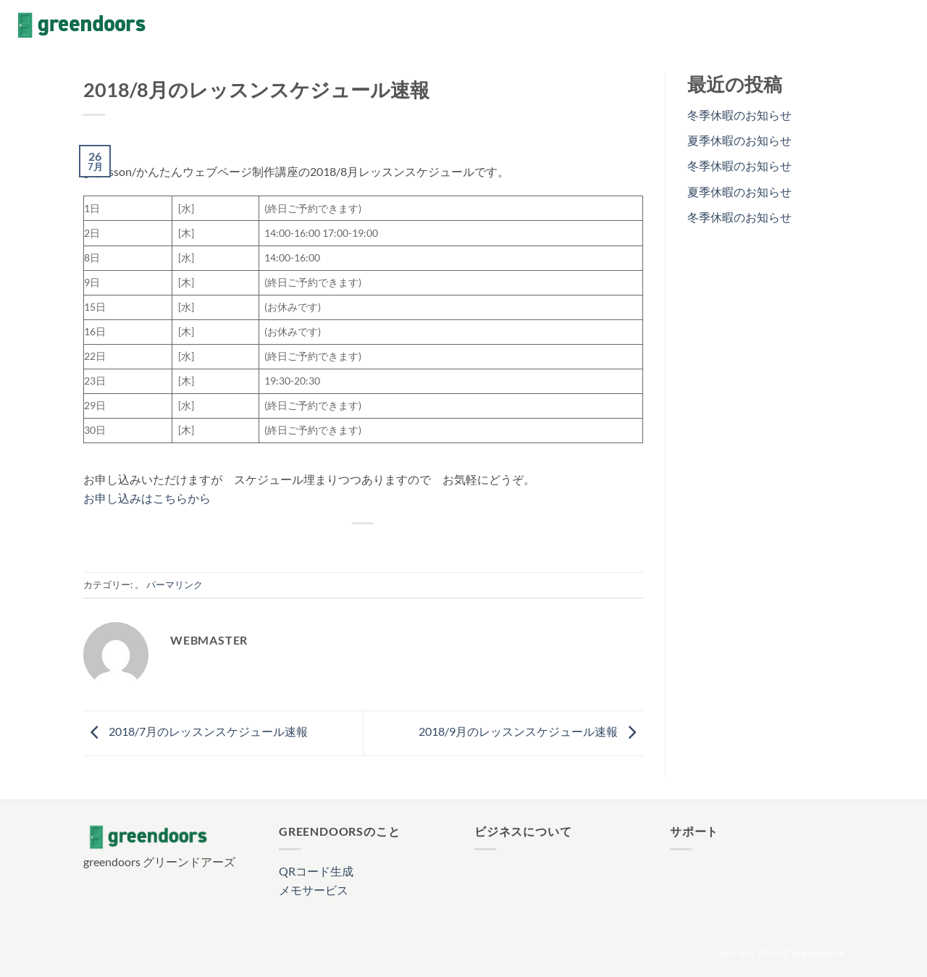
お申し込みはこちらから (147, 498)
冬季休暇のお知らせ (739, 115)
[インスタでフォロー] (869, 25)
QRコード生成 (316, 871)
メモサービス (313, 890)
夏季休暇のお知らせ (739, 140)
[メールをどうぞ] (907, 25)
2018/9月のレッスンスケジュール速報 (531, 732)
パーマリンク (174, 584)
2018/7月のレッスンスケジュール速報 (195, 732)
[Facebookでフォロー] (850, 25)
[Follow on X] (888, 25)
